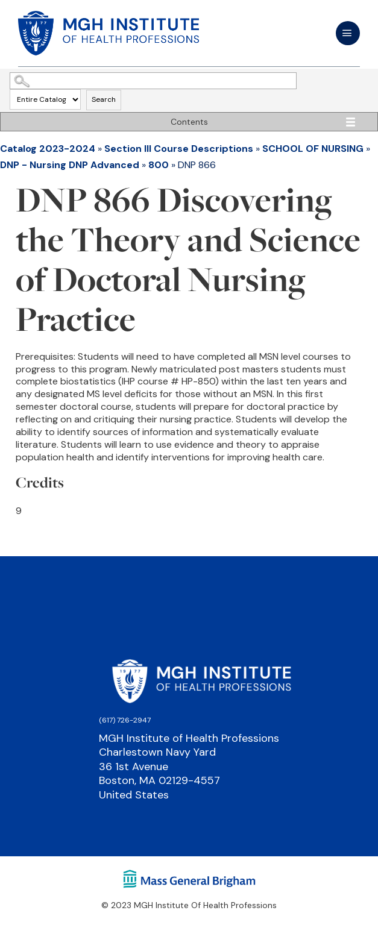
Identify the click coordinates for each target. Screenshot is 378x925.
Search (104, 99)
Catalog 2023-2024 (47, 148)
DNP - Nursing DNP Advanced (69, 164)
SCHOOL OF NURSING (313, 148)
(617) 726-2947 (125, 720)
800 (158, 164)
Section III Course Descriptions (178, 148)
